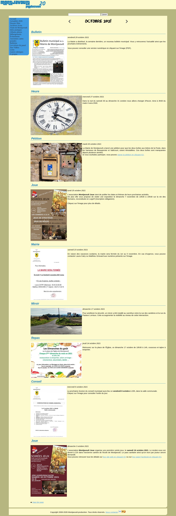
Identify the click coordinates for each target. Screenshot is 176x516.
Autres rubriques (16, 52)
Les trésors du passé (18, 45)
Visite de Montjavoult (18, 28)
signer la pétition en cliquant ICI (130, 155)
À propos (13, 54)
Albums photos (16, 32)
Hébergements (15, 34)
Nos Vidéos (14, 47)
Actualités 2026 (16, 21)
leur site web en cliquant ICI (114, 457)
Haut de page (37, 502)
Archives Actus (16, 25)
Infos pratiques (16, 30)
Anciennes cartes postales (16, 40)
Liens (12, 50)
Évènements (15, 36)
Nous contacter (111, 512)
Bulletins (13, 43)
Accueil (13, 19)
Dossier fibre (15, 23)
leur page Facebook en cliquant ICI (146, 457)
